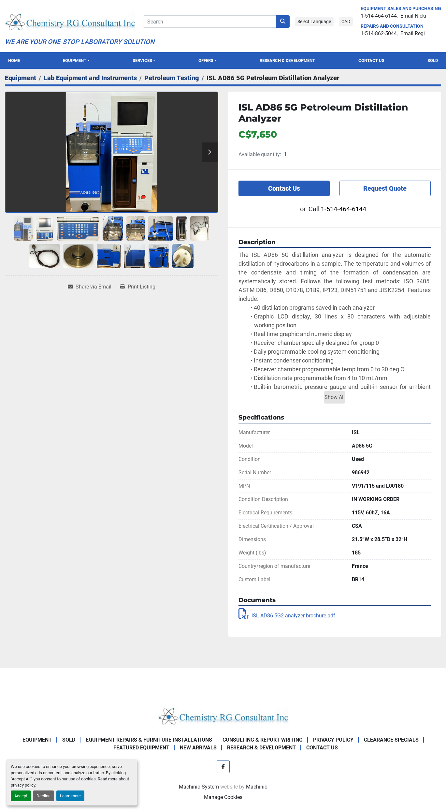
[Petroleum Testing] (171, 78)
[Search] (209, 21)
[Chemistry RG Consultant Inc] (223, 715)
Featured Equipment (141, 748)
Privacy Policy (333, 740)
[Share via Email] (90, 287)
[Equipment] (20, 78)
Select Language (314, 21)
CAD (345, 21)
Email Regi (412, 33)
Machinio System (199, 787)
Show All (334, 397)
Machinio (256, 787)
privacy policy (23, 785)
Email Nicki (413, 16)
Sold (432, 60)
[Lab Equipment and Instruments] (90, 78)
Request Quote (385, 188)
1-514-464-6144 (379, 16)
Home (14, 60)
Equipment (74, 60)
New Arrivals (198, 748)
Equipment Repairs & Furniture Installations (149, 740)
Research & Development (287, 60)
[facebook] (223, 766)
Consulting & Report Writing (263, 740)
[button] (76, 60)
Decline (43, 795)
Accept (20, 795)
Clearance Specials (391, 740)
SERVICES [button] (142, 60)
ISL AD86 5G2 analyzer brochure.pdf (286, 616)
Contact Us (371, 60)
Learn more (70, 795)
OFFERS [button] (205, 60)
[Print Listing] (138, 287)
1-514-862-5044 (379, 33)
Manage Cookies (223, 797)
